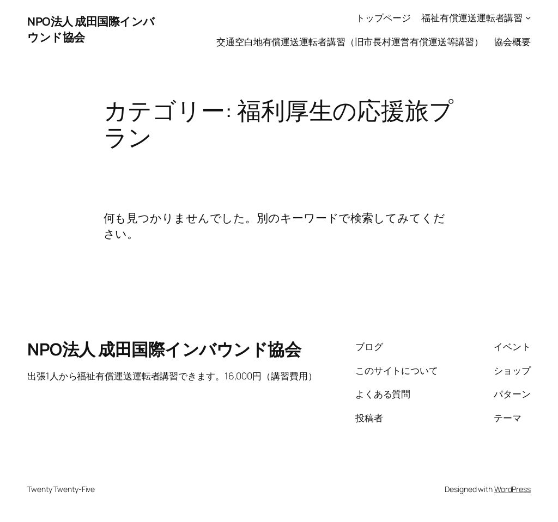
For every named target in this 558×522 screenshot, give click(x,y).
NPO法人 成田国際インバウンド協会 (164, 348)
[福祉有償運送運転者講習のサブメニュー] (528, 17)
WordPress (512, 489)
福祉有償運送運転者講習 (472, 17)
